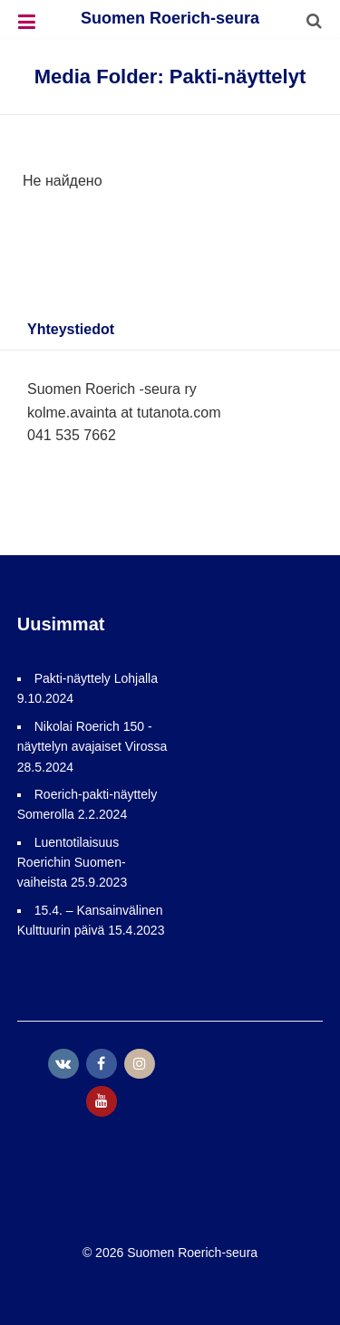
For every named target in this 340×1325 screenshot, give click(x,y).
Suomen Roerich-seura (170, 18)
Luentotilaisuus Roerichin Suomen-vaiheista (71, 862)
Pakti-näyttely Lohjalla (96, 678)
